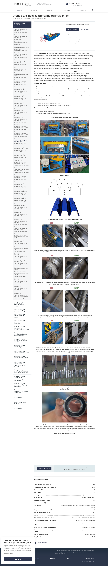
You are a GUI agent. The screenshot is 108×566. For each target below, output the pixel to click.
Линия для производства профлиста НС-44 (20, 102)
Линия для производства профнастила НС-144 (20, 130)
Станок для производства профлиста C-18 (20, 208)
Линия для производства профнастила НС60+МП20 (20, 190)
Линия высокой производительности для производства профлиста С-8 (21, 41)
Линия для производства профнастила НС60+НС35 (20, 187)
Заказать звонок (89, 3)
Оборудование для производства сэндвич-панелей (20, 340)
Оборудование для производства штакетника (21, 352)
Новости (52, 558)
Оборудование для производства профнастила (19, 25)
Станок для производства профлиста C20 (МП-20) (20, 58)
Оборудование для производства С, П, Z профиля (19, 316)
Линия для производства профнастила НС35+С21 (20, 88)
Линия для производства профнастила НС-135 (20, 123)
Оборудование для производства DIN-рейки (21, 310)
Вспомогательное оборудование (19, 407)
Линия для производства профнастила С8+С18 (20, 70)
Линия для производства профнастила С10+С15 (20, 180)
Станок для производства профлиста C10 (20, 33)
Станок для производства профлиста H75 (20, 113)
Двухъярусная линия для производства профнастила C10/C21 (21, 273)
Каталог (20, 10)
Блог (67, 558)
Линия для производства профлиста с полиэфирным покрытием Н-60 (20, 159)
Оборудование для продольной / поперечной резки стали (21, 391)
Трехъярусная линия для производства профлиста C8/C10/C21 (20, 253)
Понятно (18, 559)
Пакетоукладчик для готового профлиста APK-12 (21, 166)
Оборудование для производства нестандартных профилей (21, 328)
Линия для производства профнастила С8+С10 (20, 184)
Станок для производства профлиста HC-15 (20, 92)
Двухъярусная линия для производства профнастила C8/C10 (21, 66)
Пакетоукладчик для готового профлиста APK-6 (21, 173)
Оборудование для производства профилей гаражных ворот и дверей (21, 371)
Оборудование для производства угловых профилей (20, 322)
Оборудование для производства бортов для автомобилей (21, 385)
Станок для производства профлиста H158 (20, 141)
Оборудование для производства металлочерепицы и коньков (19, 304)
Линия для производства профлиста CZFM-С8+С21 (20, 154)
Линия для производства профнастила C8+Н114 (20, 204)
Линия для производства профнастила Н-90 (20, 116)
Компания (34, 10)
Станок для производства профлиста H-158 (20, 218)
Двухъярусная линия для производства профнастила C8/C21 (21, 74)
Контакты (83, 10)
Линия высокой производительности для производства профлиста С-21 (21, 51)
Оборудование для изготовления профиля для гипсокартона (20, 334)
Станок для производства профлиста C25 (20, 62)
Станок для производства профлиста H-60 (20, 222)
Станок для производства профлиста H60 (20, 282)
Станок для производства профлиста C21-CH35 (20, 211)
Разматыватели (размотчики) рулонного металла (20, 402)
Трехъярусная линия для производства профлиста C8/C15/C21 (20, 278)
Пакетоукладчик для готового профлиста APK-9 (21, 170)
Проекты (50, 10)
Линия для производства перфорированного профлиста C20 (21, 248)
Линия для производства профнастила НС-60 (20, 109)
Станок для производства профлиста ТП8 (20, 264)
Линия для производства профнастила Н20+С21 (20, 163)
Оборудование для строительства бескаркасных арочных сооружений (20, 378)
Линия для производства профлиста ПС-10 (20, 240)
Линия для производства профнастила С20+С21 (20, 177)
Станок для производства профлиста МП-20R (20, 229)
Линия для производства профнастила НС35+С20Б (20, 201)
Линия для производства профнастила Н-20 (20, 95)
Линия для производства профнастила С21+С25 (20, 82)
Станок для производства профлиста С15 (20, 55)
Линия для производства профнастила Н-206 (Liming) (21, 147)
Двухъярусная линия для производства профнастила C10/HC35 (21, 268)
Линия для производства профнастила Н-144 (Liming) (21, 134)
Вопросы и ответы (39, 560)
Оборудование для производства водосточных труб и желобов (19, 364)
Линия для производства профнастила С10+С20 (20, 78)
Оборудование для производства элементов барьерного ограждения (21, 358)
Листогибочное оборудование (18, 396)
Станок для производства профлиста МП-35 (20, 232)
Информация (66, 10)
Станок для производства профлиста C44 (20, 289)
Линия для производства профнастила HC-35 (20, 99)
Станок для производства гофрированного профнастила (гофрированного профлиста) (21, 297)
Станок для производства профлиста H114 (20, 120)
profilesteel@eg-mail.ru (89, 561)
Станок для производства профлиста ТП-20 (20, 260)
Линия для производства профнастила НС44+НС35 (20, 197)
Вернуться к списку (40, 543)
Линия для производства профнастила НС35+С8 (20, 85)
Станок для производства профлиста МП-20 (20, 225)
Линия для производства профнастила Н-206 (20, 144)
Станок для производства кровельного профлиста (20, 244)
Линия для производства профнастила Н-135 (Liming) (21, 127)
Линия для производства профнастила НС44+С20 (20, 194)
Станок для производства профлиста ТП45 (20, 257)
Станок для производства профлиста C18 (20, 292)
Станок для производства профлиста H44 (20, 285)
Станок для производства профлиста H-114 (20, 215)
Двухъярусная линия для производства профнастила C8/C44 (21, 236)
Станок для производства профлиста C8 (20, 30)
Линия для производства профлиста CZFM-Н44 (20, 151)
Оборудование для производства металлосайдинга (19, 347)
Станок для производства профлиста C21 (20, 37)
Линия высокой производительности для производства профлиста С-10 (21, 46)
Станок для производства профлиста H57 (20, 106)
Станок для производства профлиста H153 (20, 137)
